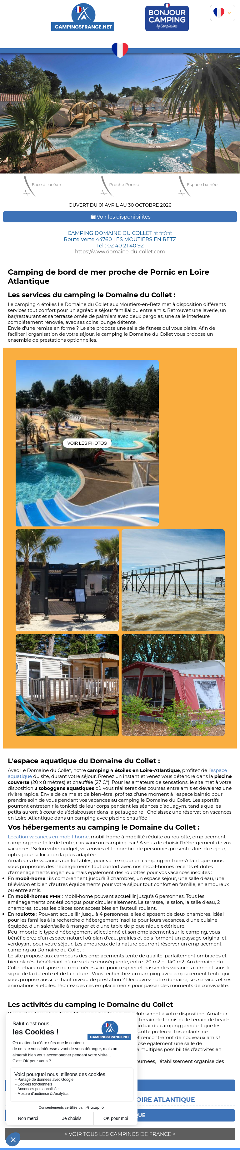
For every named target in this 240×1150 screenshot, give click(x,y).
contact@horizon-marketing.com (190, 1141)
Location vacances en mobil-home (48, 772)
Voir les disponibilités (120, 217)
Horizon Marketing (122, 1128)
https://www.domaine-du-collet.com (120, 251)
